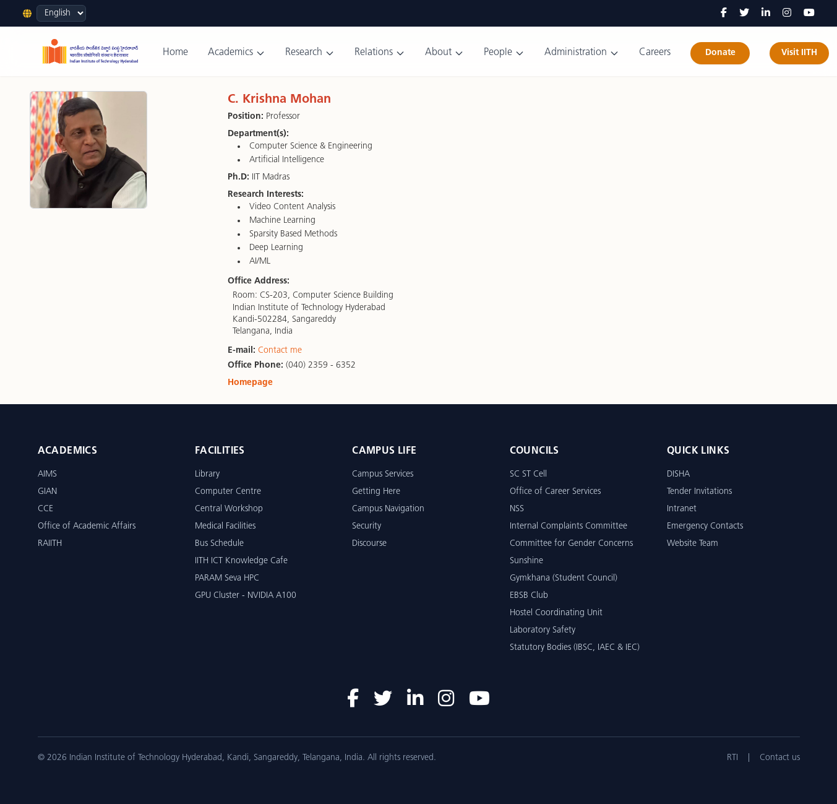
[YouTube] (809, 13)
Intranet (682, 509)
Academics (236, 53)
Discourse (369, 543)
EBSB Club (529, 595)
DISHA (678, 474)
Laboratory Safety (542, 630)
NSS (517, 509)
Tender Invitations (699, 491)
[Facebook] (724, 13)
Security (366, 526)
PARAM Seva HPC (227, 578)
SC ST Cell (528, 474)
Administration (581, 53)
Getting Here (376, 491)
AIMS (47, 474)
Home (175, 53)
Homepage (250, 382)
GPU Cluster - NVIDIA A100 (245, 595)
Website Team (692, 543)
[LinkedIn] (766, 13)
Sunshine (526, 561)
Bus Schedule (219, 543)
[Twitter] (744, 13)
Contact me (280, 350)
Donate (720, 53)
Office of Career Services (555, 491)
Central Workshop (229, 509)
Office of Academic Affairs (86, 526)
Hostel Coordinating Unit (556, 613)
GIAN (47, 491)
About (444, 53)
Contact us (780, 758)
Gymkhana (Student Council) (563, 578)
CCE (45, 509)
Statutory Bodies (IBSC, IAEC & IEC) (575, 647)
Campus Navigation (388, 509)
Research (310, 53)
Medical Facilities (225, 526)
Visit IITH (799, 53)
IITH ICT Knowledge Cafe (241, 561)
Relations (379, 53)
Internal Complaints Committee (568, 526)
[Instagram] (787, 13)
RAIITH (50, 543)
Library (207, 474)
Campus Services (382, 474)
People (504, 53)
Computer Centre (228, 491)
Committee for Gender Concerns (571, 543)
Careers (655, 53)
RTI (732, 758)
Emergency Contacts (705, 526)
